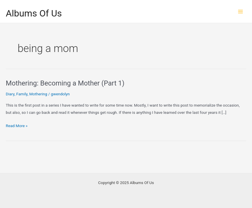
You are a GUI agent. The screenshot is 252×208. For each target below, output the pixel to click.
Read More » (17, 125)
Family (21, 94)
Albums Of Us (34, 13)
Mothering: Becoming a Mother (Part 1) (65, 83)
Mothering (38, 94)
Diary (10, 94)
